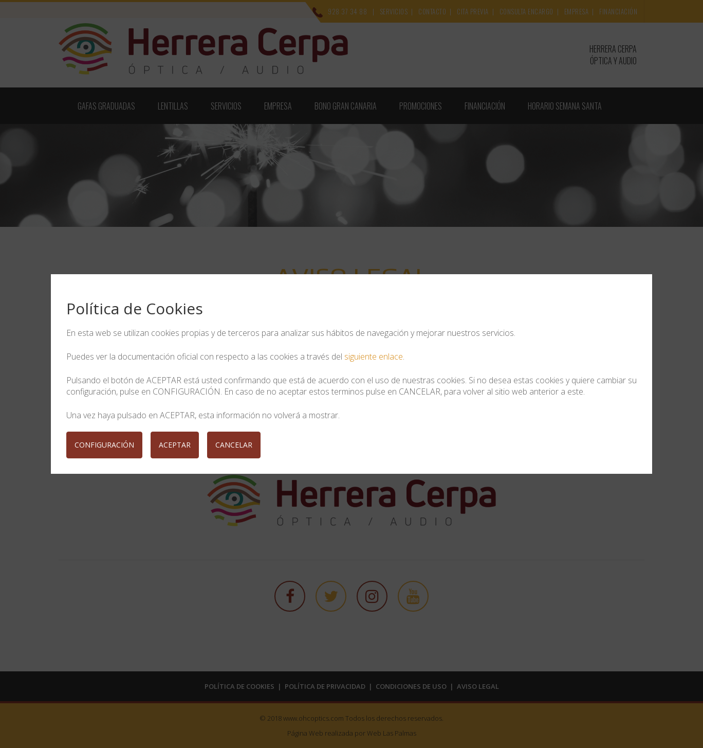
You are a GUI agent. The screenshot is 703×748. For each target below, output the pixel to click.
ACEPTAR (175, 445)
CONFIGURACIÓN (104, 445)
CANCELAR (233, 445)
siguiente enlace (373, 356)
